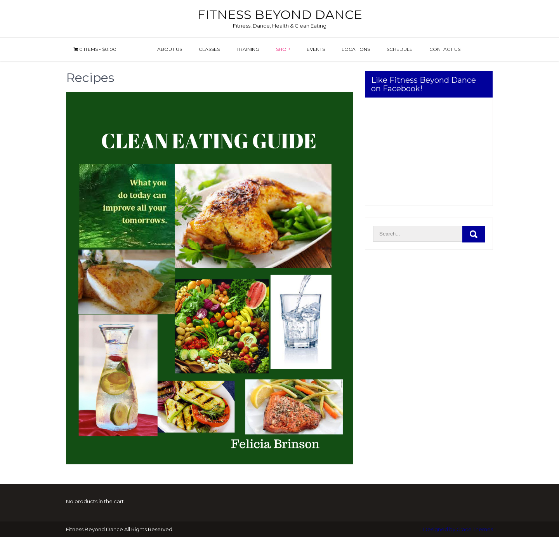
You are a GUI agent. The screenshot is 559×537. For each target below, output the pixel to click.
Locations (356, 49)
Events (316, 49)
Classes (209, 49)
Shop (283, 49)
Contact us (444, 49)
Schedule (400, 49)
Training (247, 49)
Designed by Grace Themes (458, 529)
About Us (169, 49)
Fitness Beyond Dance (279, 14)
